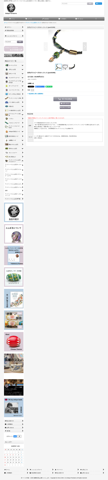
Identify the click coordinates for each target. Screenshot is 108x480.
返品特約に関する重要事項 (35, 93)
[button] (96, 19)
